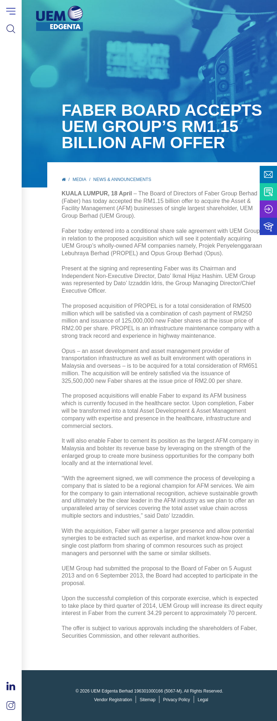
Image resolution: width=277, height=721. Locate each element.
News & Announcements (122, 179)
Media (79, 179)
